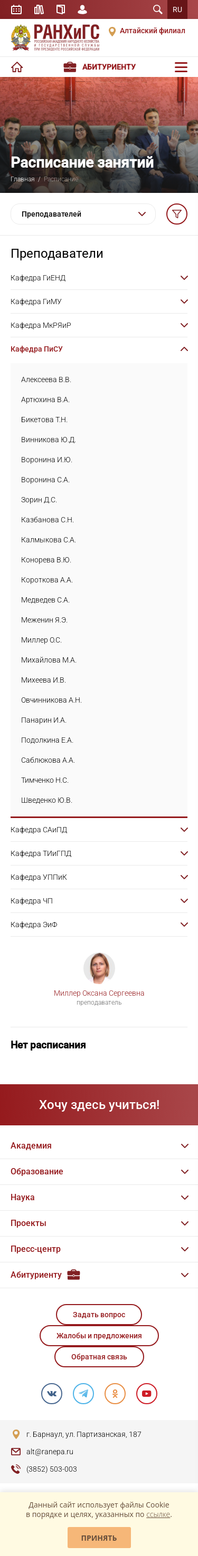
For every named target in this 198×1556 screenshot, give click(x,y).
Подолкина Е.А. (47, 740)
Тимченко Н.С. (45, 780)
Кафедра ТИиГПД (41, 853)
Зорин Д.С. (39, 499)
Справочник (60, 9)
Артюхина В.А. (45, 399)
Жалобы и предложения (99, 1335)
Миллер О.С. (41, 640)
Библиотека (39, 9)
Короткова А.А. (47, 580)
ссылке (158, 1514)
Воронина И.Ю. (46, 459)
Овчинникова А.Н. (51, 700)
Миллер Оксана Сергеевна (99, 993)
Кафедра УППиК (39, 877)
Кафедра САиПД (39, 829)
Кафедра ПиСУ (37, 349)
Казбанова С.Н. (47, 520)
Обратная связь (99, 1357)
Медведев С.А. (45, 600)
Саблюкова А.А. (48, 760)
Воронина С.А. (45, 479)
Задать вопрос (99, 1314)
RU (177, 9)
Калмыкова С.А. (48, 540)
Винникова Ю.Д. (48, 439)
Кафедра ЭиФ (34, 924)
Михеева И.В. (43, 680)
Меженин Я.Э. (44, 620)
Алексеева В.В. (46, 379)
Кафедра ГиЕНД (38, 278)
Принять (99, 1538)
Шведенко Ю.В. (46, 800)
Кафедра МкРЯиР (41, 325)
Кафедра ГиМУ (36, 301)
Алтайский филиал (152, 30)
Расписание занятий (16, 9)
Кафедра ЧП (32, 901)
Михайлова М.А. (49, 660)
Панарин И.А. (44, 720)
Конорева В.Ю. (46, 560)
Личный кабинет (82, 9)
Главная (23, 179)
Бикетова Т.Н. (44, 419)
